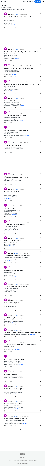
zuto (9, 13)
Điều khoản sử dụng (33, 460)
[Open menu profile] (43, 1)
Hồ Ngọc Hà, (22, 416)
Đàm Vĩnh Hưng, (23, 222)
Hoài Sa (25, 14)
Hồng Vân (26, 342)
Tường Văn (26, 142)
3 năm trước (10, 284)
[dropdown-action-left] (40, 13)
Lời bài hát (16, 14)
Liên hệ (9, 460)
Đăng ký (31, 1)
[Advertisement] (22, 38)
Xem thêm (13, 24)
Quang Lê (26, 128)
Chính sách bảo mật (22, 460)
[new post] (37, 1)
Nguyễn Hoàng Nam (28, 65)
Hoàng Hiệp (26, 284)
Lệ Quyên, (22, 14)
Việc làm (15, 460)
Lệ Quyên (22, 49)
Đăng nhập (25, 1)
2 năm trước (10, 14)
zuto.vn (4, 1)
